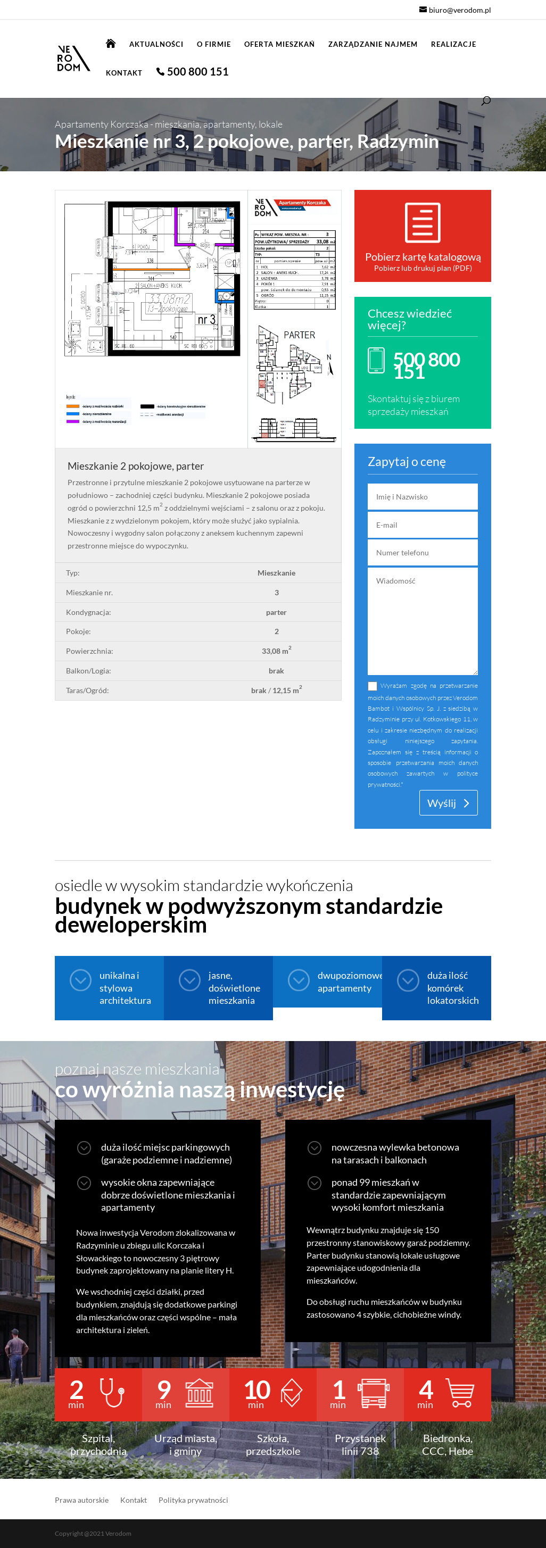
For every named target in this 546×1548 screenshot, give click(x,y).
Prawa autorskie (82, 1500)
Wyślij (441, 802)
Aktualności (156, 44)
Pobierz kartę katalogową (423, 256)
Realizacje (453, 44)
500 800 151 (198, 73)
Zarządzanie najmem (373, 44)
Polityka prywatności (193, 1500)
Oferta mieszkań (279, 44)
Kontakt (124, 73)
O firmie (214, 44)
